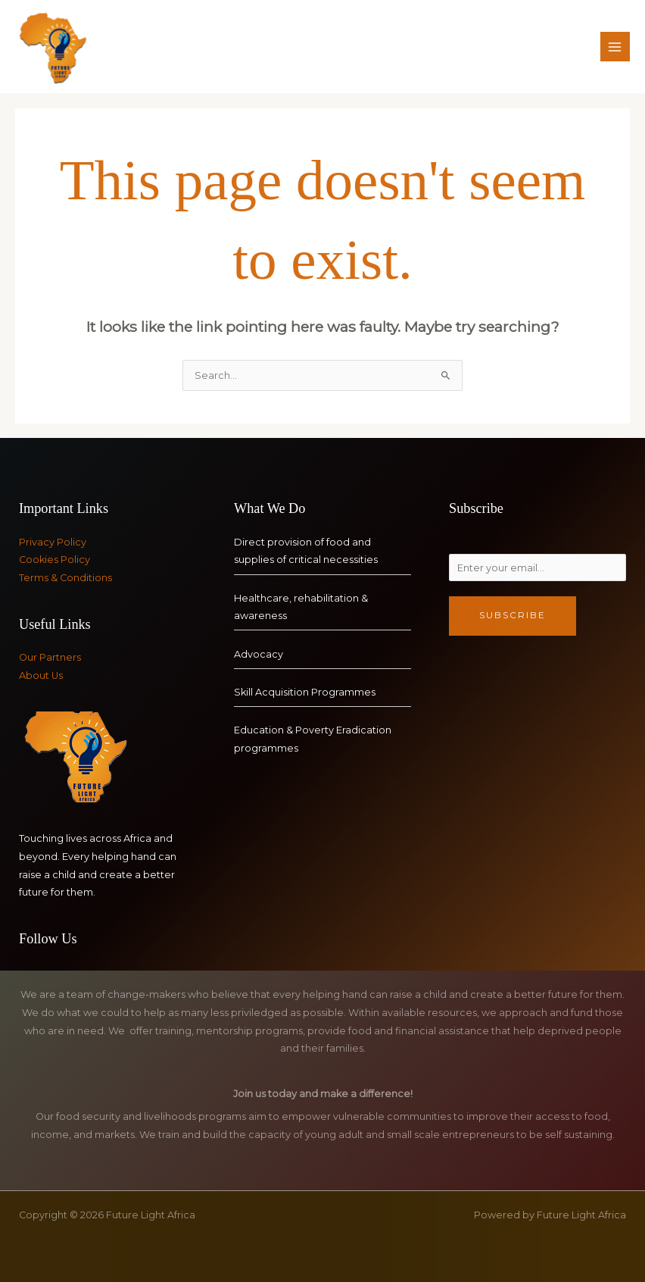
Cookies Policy (54, 559)
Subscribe (512, 615)
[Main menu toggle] (615, 46)
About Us (41, 675)
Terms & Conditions (65, 577)
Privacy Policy (52, 542)
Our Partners (50, 657)
